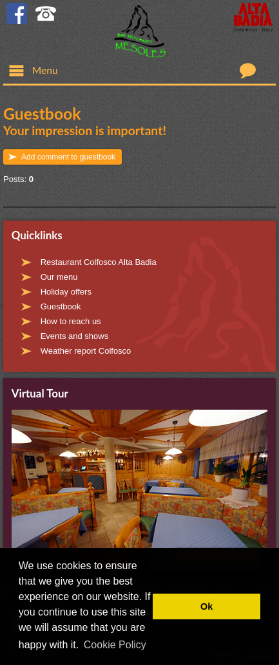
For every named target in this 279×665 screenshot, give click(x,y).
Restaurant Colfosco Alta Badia (99, 262)
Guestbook (61, 306)
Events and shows (75, 336)
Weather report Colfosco (86, 351)
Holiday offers (66, 291)
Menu (33, 70)
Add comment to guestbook (68, 156)
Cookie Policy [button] (115, 644)
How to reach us (71, 321)
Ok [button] (206, 606)
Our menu (59, 277)
